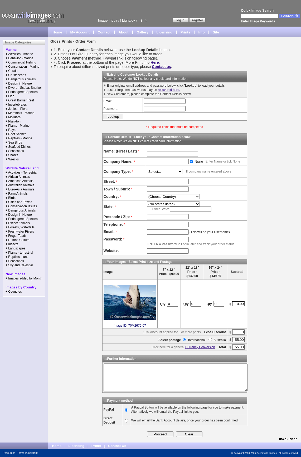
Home (57, 32)
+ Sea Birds (14, 142)
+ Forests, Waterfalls (20, 227)
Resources (9, 452)
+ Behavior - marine (19, 58)
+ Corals (11, 71)
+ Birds (11, 198)
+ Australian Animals (20, 185)
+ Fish (10, 96)
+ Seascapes (15, 151)
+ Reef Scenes (16, 134)
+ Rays (11, 130)
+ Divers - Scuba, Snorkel (23, 88)
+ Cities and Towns (19, 202)
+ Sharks (12, 155)
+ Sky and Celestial (19, 265)
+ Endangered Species (22, 92)
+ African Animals (18, 177)
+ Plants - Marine (18, 125)
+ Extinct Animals (18, 223)
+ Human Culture (18, 240)
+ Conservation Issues (21, 206)
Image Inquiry (108, 20)
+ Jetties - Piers (16, 109)
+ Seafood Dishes (18, 147)
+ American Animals (19, 181)
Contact (104, 32)
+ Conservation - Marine (22, 66)
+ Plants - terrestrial (19, 252)
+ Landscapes (15, 248)
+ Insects (12, 244)
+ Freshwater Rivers (20, 231)
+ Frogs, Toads (16, 236)
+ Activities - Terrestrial (21, 172)
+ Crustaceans (16, 75)
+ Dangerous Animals (21, 79)
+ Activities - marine (19, 54)
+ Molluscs (13, 117)
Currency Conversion (200, 347)
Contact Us (117, 446)
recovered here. (169, 90)
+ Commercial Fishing (21, 62)
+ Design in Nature (19, 83)
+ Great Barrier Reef (20, 100)
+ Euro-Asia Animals (20, 189)
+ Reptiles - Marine (19, 138)
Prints (185, 32)
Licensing (164, 32)
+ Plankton (13, 121)
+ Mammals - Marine (20, 113)
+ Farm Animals (17, 193)
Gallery (142, 32)
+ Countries (14, 291)
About (124, 32)
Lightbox (128, 20)
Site (216, 32)
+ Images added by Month (24, 278)
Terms (20, 452)
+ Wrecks (12, 159)
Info (201, 32)
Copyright (32, 452)
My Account (80, 32)
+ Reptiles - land (17, 257)
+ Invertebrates (16, 104)
